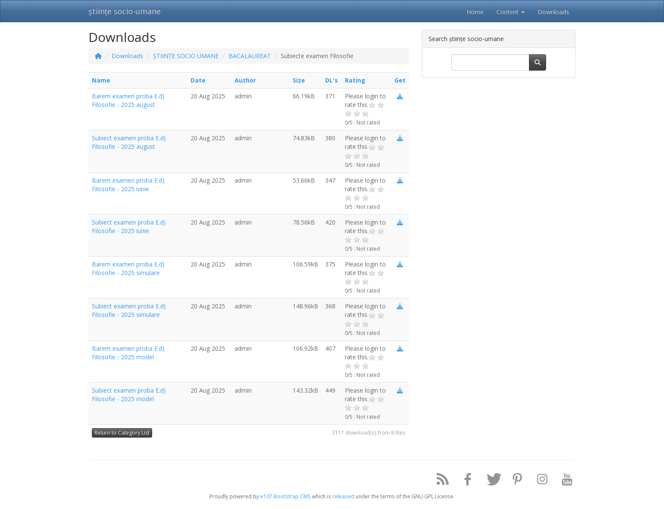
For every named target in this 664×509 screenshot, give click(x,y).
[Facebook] (464, 481)
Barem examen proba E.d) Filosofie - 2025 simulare (128, 268)
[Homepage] (98, 56)
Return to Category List (122, 432)
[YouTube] (564, 481)
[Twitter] (489, 481)
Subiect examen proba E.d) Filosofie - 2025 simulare (129, 310)
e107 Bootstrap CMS (285, 496)
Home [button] (475, 12)
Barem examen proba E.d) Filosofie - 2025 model (128, 352)
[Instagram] (539, 481)
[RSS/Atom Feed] (439, 481)
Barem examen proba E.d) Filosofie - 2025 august (128, 100)
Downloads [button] (553, 12)
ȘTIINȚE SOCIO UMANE (186, 56)
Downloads (127, 56)
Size (299, 80)
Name (101, 80)
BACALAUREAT (250, 56)
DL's (331, 80)
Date (198, 80)
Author (245, 80)
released (343, 496)
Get (399, 80)
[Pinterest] (514, 481)
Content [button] (511, 12)
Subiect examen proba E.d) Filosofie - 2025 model (129, 394)
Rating (355, 80)
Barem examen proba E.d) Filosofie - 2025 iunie (128, 184)
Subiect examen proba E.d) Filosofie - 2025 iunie (129, 226)
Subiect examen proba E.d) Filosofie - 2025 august (129, 142)
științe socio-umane (124, 11)
